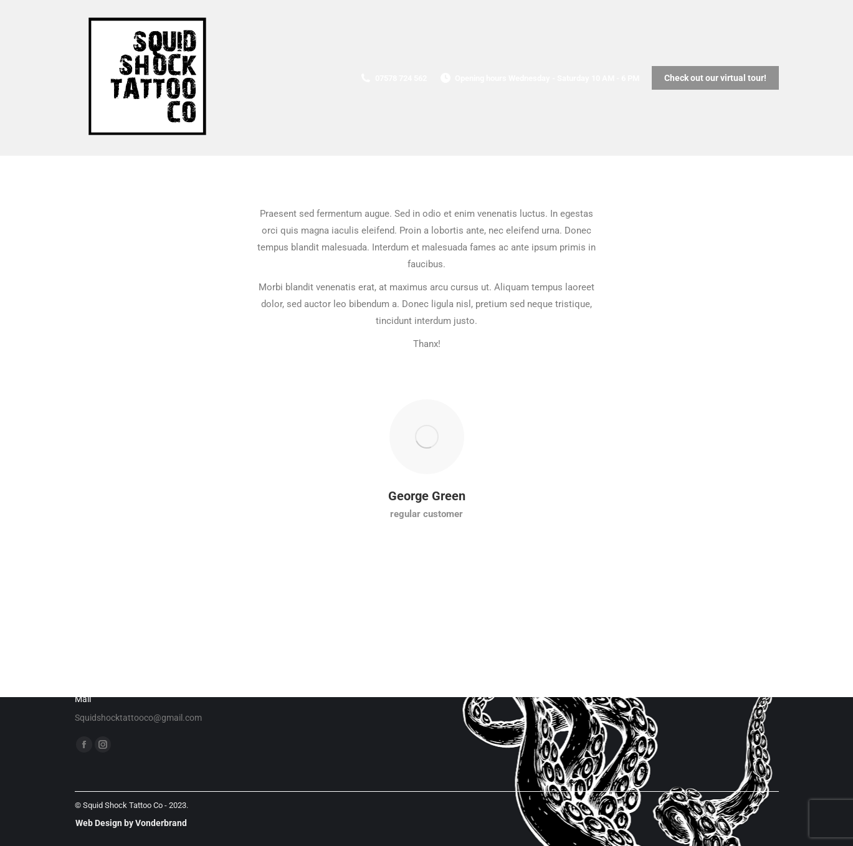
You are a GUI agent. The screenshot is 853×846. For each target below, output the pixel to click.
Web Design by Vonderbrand (131, 823)
